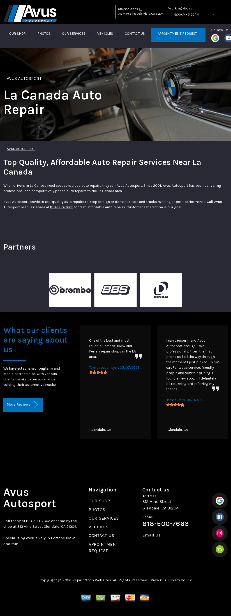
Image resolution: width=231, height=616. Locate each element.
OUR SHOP (17, 33)
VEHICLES (105, 33)
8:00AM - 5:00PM (186, 14)
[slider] (98, 372)
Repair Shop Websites (91, 580)
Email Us (151, 535)
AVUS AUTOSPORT (24, 78)
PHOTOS (43, 33)
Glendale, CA (100, 429)
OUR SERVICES (73, 33)
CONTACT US (135, 33)
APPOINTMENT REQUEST (177, 33)
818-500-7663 (128, 9)
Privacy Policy (179, 580)
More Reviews (22, 405)
